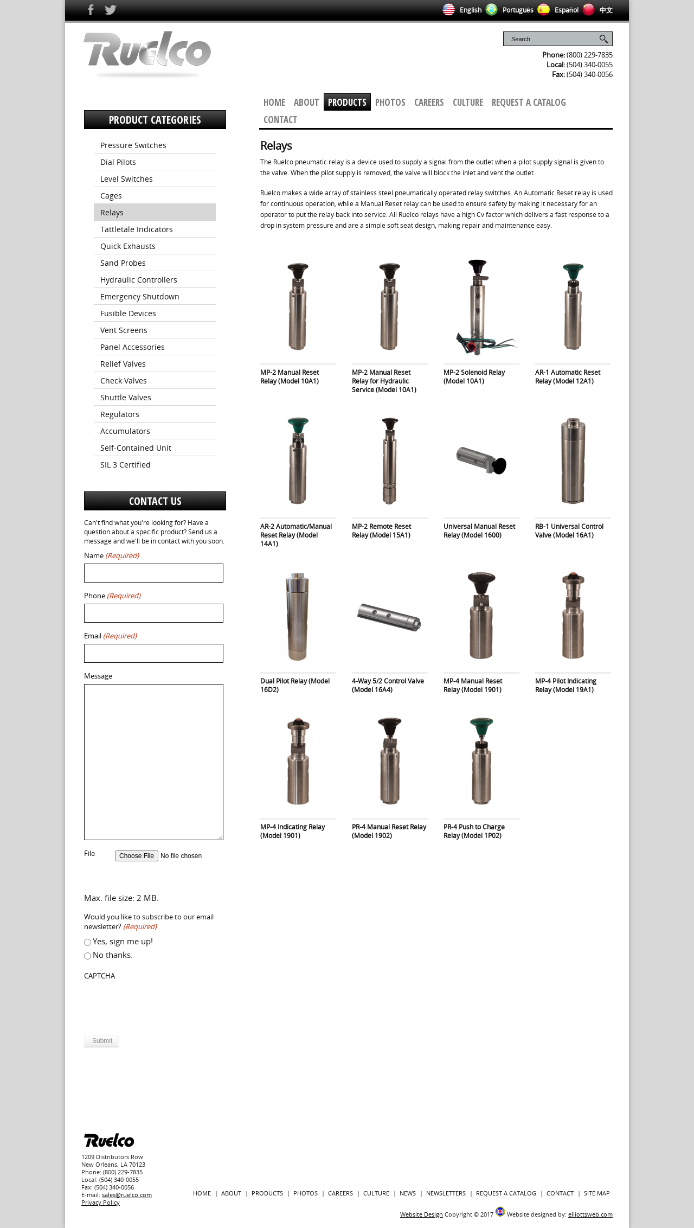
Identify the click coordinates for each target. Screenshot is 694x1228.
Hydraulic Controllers (138, 279)
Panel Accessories (132, 347)
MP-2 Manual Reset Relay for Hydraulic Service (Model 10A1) (384, 381)
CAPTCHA (99, 976)
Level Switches (126, 179)
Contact (281, 119)
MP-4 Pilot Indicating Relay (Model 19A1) (565, 685)
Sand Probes (123, 263)
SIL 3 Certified (125, 464)
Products (347, 102)
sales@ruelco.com (127, 1195)
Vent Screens (123, 330)
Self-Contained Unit (135, 448)
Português (507, 10)
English (460, 10)
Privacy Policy (100, 1202)
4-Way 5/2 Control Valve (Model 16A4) (388, 685)
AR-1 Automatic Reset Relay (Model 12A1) (567, 377)
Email (110, 635)
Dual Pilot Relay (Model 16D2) (295, 685)
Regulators (119, 414)
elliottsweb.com (590, 1214)
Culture (468, 102)
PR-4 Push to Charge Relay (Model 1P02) (474, 831)
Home (274, 102)
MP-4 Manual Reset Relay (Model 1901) (473, 685)
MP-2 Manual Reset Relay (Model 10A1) (289, 377)
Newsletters (446, 1193)
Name (111, 555)
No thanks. (113, 954)
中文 (596, 10)
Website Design (421, 1214)
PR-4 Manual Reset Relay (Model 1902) (389, 831)
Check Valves (123, 380)
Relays (112, 212)
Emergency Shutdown (139, 296)
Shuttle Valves (125, 397)
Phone (112, 595)
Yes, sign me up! (123, 941)
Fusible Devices (128, 313)
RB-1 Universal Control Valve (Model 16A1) (569, 531)
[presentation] (166, 1005)
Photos (390, 102)
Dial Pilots (118, 162)
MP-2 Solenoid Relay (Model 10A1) (474, 377)
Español (556, 10)
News (408, 1193)
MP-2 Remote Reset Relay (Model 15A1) (381, 531)
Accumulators (125, 431)
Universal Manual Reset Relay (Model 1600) (479, 531)
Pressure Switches (133, 145)
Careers (429, 102)
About (306, 102)
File (89, 853)
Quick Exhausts (128, 246)
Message (98, 676)
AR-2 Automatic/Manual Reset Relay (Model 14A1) (296, 535)
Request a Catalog (529, 102)
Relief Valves (123, 364)
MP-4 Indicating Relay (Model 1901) (292, 831)
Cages (111, 195)
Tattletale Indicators (136, 229)
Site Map (597, 1193)
